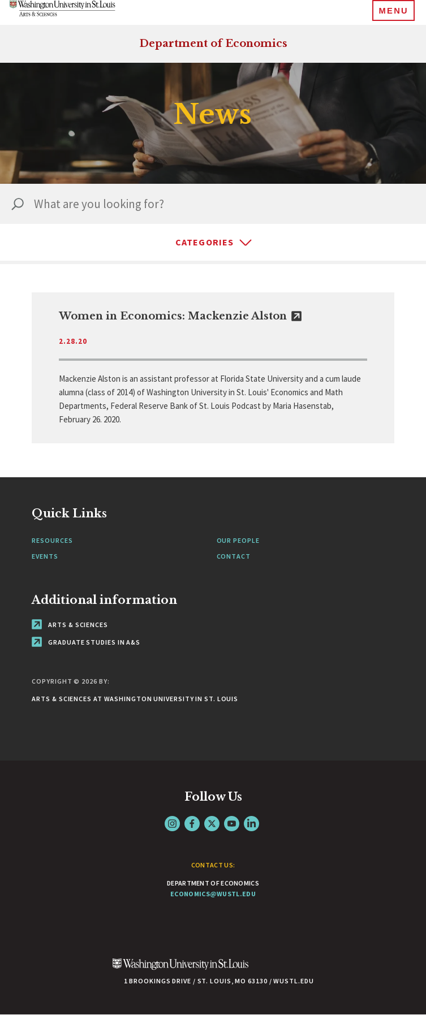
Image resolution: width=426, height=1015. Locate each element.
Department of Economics (213, 43)
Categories (204, 242)
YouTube (231, 823)
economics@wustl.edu (213, 893)
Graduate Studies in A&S (86, 642)
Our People (238, 540)
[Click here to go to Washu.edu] (180, 970)
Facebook (192, 823)
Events (45, 556)
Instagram (172, 823)
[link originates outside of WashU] (213, 367)
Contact (234, 556)
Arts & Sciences (69, 624)
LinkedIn (251, 823)
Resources (52, 540)
